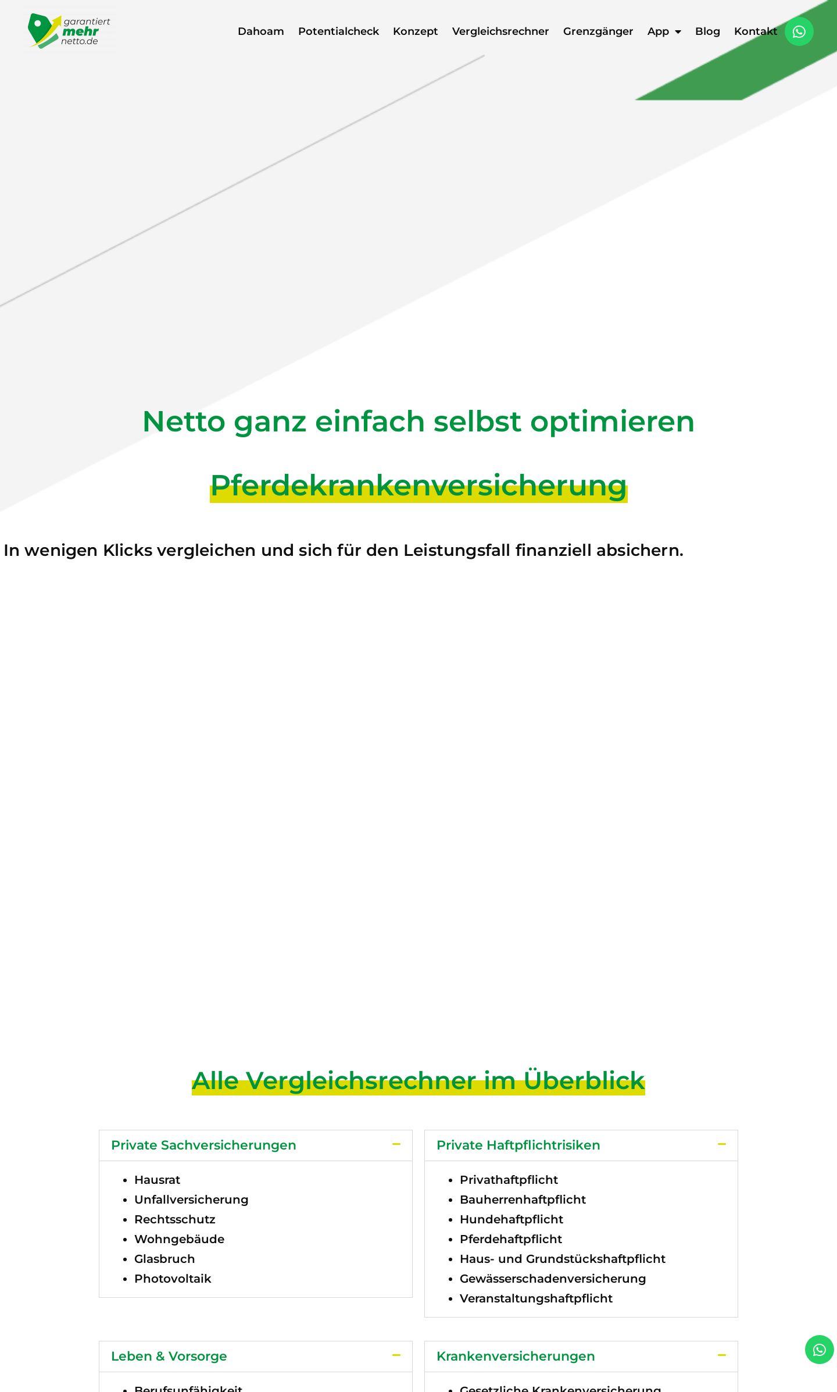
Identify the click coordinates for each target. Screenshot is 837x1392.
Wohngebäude (179, 1239)
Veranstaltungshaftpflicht (536, 1298)
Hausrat (157, 1180)
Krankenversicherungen (516, 1356)
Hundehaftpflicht (511, 1219)
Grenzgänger (598, 31)
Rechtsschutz (175, 1219)
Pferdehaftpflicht (511, 1239)
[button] (255, 1145)
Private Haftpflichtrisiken (518, 1145)
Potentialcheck (338, 31)
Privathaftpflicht (509, 1180)
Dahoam (261, 31)
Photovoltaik (173, 1279)
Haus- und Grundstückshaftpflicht (563, 1259)
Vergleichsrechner (500, 31)
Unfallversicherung (191, 1200)
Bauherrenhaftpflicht (523, 1200)
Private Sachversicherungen (203, 1145)
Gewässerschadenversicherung (553, 1279)
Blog (707, 31)
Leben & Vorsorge (169, 1356)
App (664, 31)
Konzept (415, 31)
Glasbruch (164, 1259)
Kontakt (756, 31)
